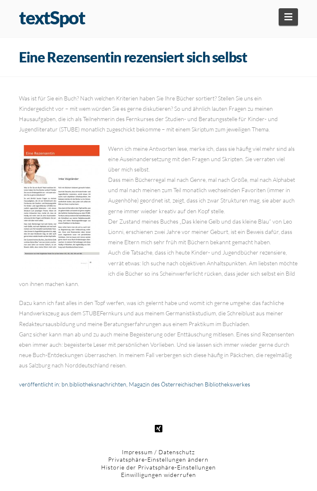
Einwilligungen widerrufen (158, 474)
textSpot (52, 17)
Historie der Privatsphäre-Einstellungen (158, 467)
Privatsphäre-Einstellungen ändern (158, 459)
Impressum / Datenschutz (158, 451)
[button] (288, 17)
